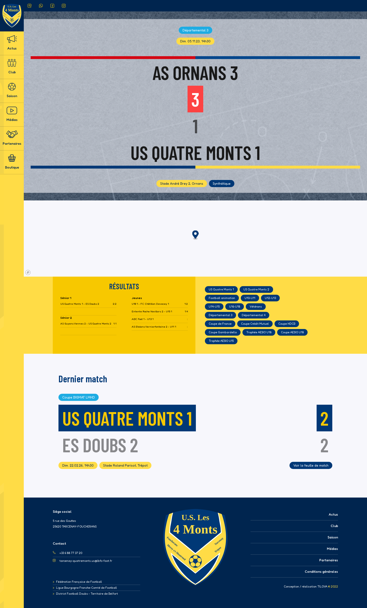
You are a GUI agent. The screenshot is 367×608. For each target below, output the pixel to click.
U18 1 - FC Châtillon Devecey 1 (150, 304)
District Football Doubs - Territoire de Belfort (87, 593)
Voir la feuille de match (310, 465)
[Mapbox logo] (28, 272)
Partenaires (12, 137)
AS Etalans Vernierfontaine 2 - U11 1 (154, 326)
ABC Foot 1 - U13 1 (143, 319)
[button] (195, 235)
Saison (12, 90)
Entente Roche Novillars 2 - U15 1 (152, 311)
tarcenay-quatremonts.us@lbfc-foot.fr (85, 561)
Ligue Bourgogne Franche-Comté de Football (86, 587)
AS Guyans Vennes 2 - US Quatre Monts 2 (85, 323)
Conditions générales (321, 571)
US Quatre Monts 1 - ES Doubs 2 (79, 304)
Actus (12, 42)
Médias (12, 114)
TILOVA (322, 586)
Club (12, 66)
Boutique (12, 161)
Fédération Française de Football (79, 581)
